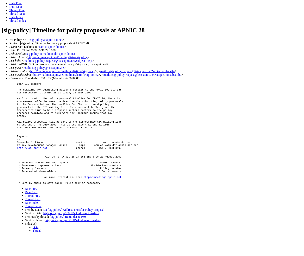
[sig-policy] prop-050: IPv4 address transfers (71, 233)
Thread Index (17, 20)
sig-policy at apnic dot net (46, 39)
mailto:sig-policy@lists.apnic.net (44, 67)
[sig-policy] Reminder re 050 (68, 237)
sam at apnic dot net (51, 46)
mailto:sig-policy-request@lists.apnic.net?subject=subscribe (137, 71)
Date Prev (15, 3)
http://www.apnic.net (32, 161)
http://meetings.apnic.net (102, 196)
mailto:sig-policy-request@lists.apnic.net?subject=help (58, 60)
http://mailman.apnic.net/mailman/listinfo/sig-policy (62, 71)
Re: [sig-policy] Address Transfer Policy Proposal (73, 230)
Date (35, 247)
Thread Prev (17, 10)
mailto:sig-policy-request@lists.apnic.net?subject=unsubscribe (142, 74)
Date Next (15, 6)
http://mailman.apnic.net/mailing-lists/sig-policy (57, 57)
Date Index (16, 17)
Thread (37, 251)
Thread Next (17, 13)
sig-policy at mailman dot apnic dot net (51, 53)
